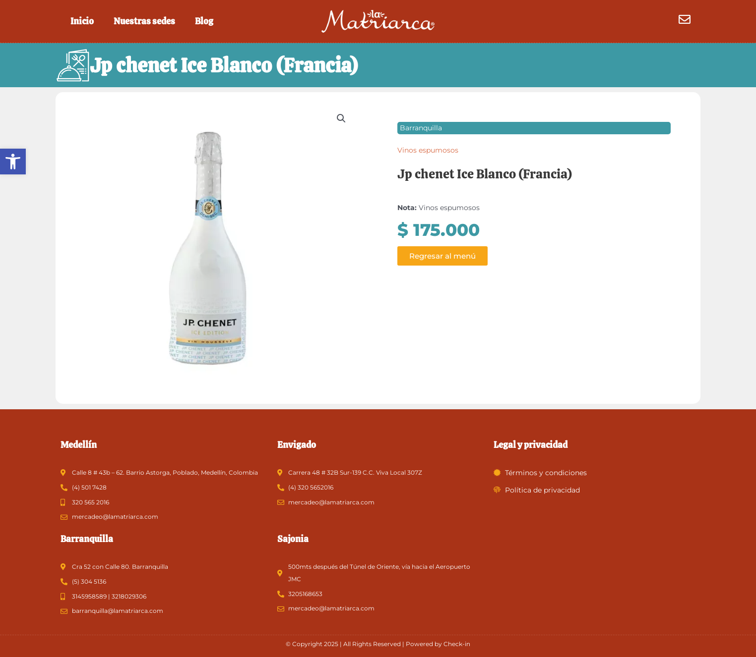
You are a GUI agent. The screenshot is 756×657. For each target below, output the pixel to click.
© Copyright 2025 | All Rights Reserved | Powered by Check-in (378, 644)
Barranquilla (421, 128)
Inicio (82, 21)
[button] (13, 161)
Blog (204, 21)
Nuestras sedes (144, 21)
